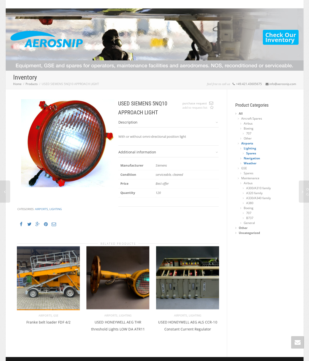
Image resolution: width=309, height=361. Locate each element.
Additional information (137, 152)
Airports (41, 209)
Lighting (55, 209)
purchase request (194, 103)
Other (248, 138)
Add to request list (212, 108)
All (241, 113)
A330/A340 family (258, 198)
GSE (55, 310)
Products (32, 84)
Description (127, 122)
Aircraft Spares (251, 118)
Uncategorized (249, 233)
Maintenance (250, 178)
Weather (250, 163)
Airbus (248, 123)
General (249, 223)
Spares (251, 153)
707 (248, 133)
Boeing (248, 128)
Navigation (252, 158)
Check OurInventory (280, 37)
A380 (249, 203)
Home (17, 84)
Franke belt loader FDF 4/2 (48, 317)
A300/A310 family (258, 188)
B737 (249, 218)
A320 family (254, 193)
